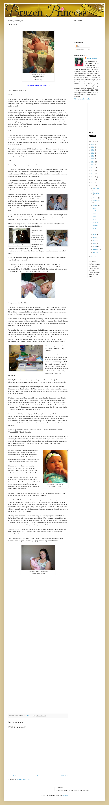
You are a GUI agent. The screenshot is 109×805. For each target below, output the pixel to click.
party (94, 219)
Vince (94, 214)
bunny (94, 231)
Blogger (65, 795)
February (96, 249)
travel (94, 228)
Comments (80, 49)
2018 (93, 165)
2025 (93, 144)
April (95, 243)
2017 (93, 168)
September (96, 201)
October (95, 198)
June (94, 237)
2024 (93, 147)
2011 (93, 186)
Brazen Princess (92, 58)
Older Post (64, 776)
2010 (93, 256)
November (96, 193)
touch (94, 211)
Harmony (95, 222)
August (95, 205)
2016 (93, 171)
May (94, 240)
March (95, 246)
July (94, 234)
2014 (93, 177)
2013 (93, 180)
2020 (93, 159)
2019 (93, 162)
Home (38, 776)
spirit (94, 208)
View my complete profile (82, 99)
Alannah (95, 225)
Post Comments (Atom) (23, 779)
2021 (93, 156)
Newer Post (12, 776)
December (96, 188)
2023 (93, 150)
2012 (93, 183)
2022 (93, 153)
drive (94, 216)
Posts (78, 46)
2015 (93, 174)
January (95, 252)
